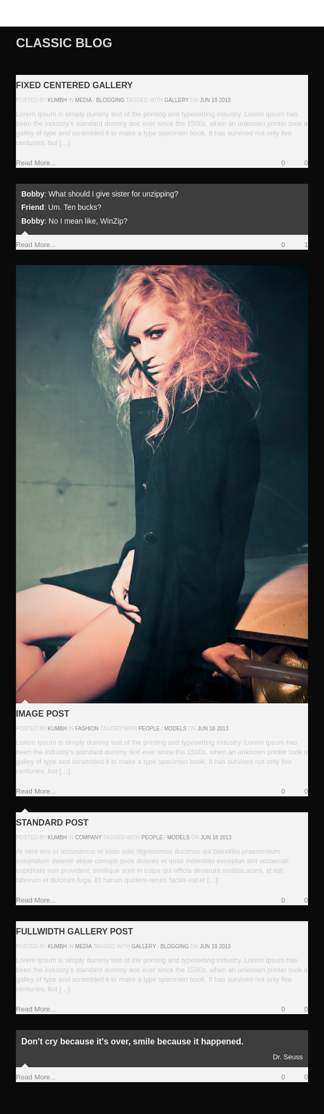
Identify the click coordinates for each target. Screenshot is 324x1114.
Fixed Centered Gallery (74, 85)
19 (214, 100)
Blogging (110, 100)
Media (83, 100)
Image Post (42, 713)
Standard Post (52, 822)
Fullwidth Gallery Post (74, 931)
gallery (177, 100)
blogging (174, 946)
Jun (205, 100)
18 (212, 729)
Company (88, 837)
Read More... (36, 163)
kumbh (57, 100)
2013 (225, 100)
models (175, 729)
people (149, 729)
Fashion (87, 729)
